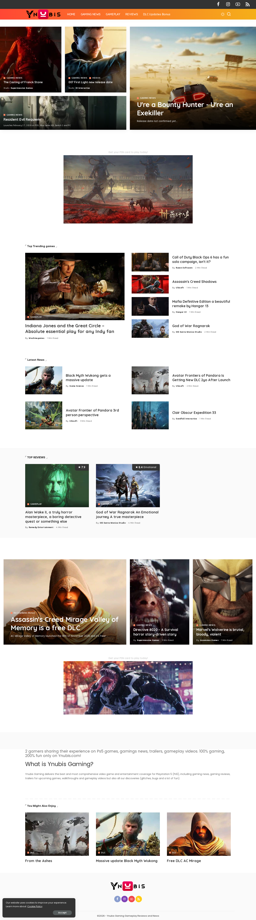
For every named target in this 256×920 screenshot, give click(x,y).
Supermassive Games (22, 88)
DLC (32, 852)
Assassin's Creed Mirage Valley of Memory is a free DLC (62, 623)
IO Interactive (83, 88)
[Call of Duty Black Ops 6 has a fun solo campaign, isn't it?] (150, 262)
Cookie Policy (13, 906)
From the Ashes (38, 860)
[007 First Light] (95, 59)
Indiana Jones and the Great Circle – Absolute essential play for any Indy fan (71, 328)
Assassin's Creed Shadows (195, 281)
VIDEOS (96, 78)
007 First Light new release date (90, 82)
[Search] (229, 14)
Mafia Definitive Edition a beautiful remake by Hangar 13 (199, 303)
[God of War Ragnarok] (150, 328)
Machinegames (36, 338)
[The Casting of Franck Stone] (30, 59)
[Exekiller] (193, 78)
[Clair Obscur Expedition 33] (150, 415)
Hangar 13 (181, 312)
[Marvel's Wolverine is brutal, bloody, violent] (222, 601)
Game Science (76, 386)
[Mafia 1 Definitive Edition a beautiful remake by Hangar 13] (150, 306)
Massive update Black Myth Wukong (127, 860)
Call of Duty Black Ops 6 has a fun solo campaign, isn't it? (198, 259)
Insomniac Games (209, 640)
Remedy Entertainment (41, 527)
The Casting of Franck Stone (23, 82)
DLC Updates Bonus (24, 613)
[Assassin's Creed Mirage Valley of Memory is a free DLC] (65, 601)
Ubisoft (180, 287)
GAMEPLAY (36, 317)
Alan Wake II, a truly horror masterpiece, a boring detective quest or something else (53, 516)
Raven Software (184, 267)
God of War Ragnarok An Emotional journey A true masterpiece (127, 514)
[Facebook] (218, 4)
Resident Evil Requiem (23, 119)
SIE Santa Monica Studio (189, 331)
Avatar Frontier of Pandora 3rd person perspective (93, 412)
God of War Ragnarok (191, 326)
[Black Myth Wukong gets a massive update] (43, 380)
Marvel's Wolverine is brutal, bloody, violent (221, 631)
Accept (43, 912)
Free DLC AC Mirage (184, 860)
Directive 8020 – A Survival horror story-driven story (156, 631)
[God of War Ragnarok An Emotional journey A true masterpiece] (128, 485)
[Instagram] (228, 4)
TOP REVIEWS (36, 457)
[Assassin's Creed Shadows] (150, 284)
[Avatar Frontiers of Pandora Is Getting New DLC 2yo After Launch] (150, 380)
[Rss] (247, 4)
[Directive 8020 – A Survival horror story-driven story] (159, 601)
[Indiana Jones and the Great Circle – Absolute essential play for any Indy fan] (75, 286)
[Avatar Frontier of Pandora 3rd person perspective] (43, 415)
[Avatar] (57, 833)
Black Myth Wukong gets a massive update (89, 377)
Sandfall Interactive (186, 418)
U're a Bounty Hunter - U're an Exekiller (188, 108)
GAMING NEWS (148, 98)
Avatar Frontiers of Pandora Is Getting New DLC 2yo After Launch (199, 377)
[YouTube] (238, 4)
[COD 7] (63, 113)
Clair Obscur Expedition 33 (195, 412)
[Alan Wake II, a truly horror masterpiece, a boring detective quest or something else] (57, 485)
